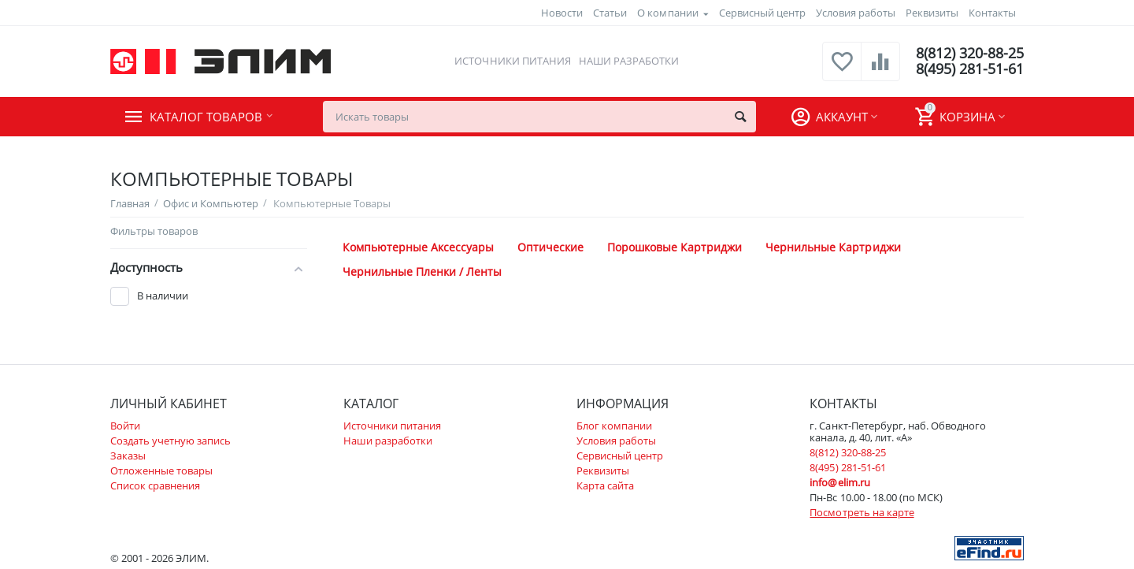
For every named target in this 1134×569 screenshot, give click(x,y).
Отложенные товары (161, 470)
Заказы (128, 455)
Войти (125, 425)
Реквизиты (932, 13)
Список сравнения (155, 485)
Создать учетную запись (170, 440)
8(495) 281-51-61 (970, 69)
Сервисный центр (762, 13)
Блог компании (614, 425)
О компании (667, 13)
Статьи (610, 13)
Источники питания (512, 61)
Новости (562, 13)
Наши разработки (629, 61)
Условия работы (855, 13)
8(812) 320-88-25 (970, 53)
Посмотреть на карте (862, 512)
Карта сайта (605, 485)
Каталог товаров (206, 116)
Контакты (992, 13)
